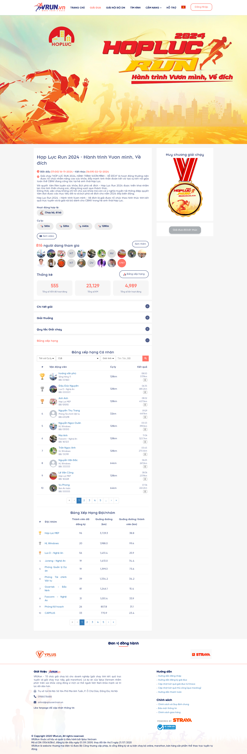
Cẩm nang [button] (153, 7)
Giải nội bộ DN (115, 7)
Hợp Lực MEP (52, 533)
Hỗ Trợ (171, 7)
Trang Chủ (77, 7)
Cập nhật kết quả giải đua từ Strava (176, 684)
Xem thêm (140, 244)
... (106, 500)
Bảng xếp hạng (134, 274)
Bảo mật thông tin (167, 708)
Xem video (47, 236)
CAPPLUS (50, 613)
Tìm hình (135, 7)
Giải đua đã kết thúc (185, 230)
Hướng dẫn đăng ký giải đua (172, 680)
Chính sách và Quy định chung (173, 704)
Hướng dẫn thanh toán (170, 692)
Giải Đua (95, 7)
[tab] (93, 306)
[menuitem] (69, 501)
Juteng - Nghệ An (55, 561)
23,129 (92, 286)
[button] (183, 7)
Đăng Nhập (201, 7)
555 (54, 286)
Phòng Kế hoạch (54, 606)
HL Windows (52, 543)
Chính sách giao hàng (169, 712)
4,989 (131, 286)
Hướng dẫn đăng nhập (169, 676)
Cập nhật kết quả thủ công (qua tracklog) (179, 688)
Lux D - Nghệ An (54, 553)
